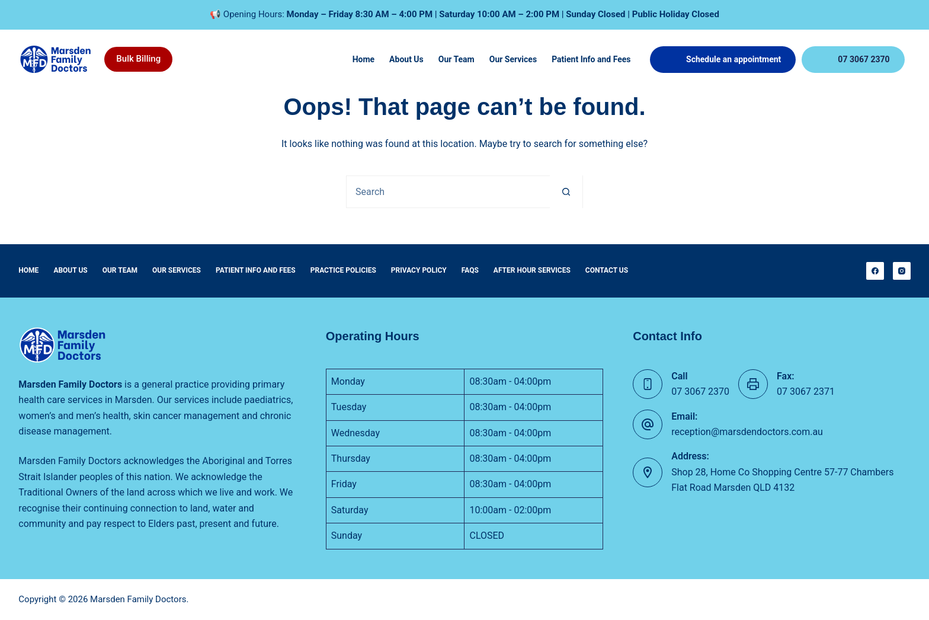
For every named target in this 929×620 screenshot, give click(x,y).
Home (363, 59)
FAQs (470, 270)
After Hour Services (532, 270)
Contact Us (606, 270)
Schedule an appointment (733, 59)
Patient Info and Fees (591, 59)
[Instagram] (902, 271)
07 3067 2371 (806, 391)
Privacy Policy (419, 270)
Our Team (456, 59)
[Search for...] (448, 191)
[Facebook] (875, 271)
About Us (406, 59)
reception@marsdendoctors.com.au (747, 431)
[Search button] (566, 191)
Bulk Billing (138, 58)
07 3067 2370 (863, 59)
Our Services (513, 59)
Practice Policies (343, 270)
